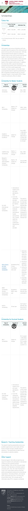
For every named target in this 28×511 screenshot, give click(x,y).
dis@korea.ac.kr (13, 496)
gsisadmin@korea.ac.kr (11, 501)
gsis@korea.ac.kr (13, 499)
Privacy (8, 505)
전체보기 (2, 3)
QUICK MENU (25, 3)
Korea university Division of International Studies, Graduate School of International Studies (14, 3)
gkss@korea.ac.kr (10, 498)
